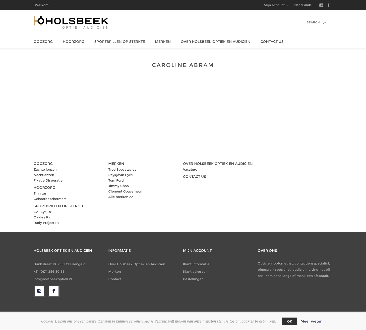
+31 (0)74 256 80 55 (49, 271)
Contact (114, 279)
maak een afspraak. (313, 276)
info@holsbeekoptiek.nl (53, 279)
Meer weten (311, 321)
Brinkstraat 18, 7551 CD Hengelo (59, 264)
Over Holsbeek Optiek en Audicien (136, 264)
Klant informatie (196, 264)
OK (289, 321)
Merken (163, 41)
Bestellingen (193, 279)
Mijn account (274, 5)
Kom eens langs (278, 276)
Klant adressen (195, 271)
